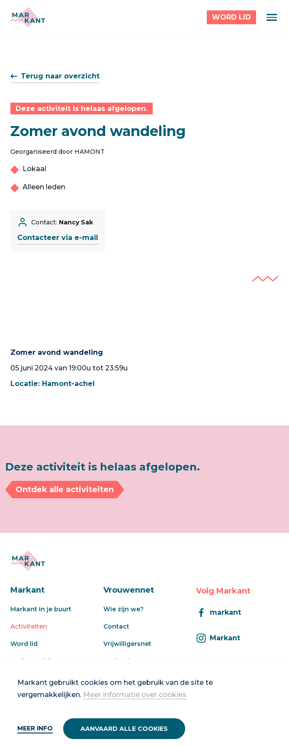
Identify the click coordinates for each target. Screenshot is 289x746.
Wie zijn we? (123, 609)
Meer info (35, 728)
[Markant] (27, 17)
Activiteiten (28, 626)
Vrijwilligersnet (127, 644)
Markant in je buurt (40, 609)
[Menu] (272, 17)
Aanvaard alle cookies (124, 729)
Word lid (24, 644)
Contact (116, 626)
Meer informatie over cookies (134, 695)
